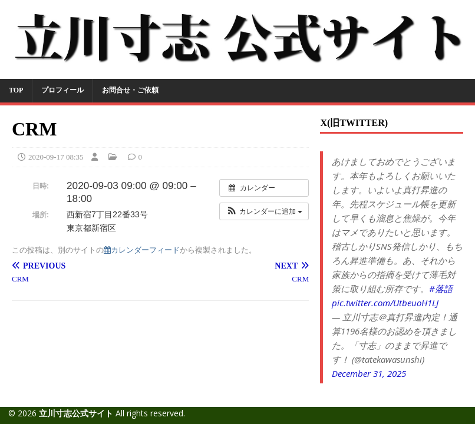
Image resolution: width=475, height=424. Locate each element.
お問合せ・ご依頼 (130, 90)
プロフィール (62, 90)
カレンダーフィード (142, 250)
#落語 (441, 288)
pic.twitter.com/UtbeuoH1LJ (385, 303)
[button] (264, 211)
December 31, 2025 (369, 373)
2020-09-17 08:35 (56, 157)
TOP (16, 90)
